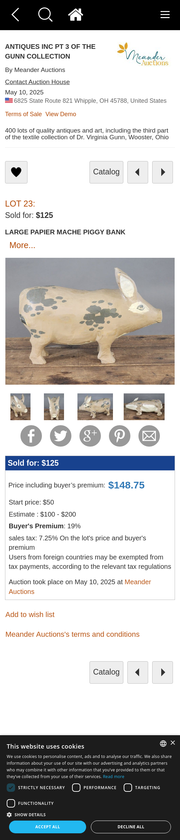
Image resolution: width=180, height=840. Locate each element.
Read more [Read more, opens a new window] (113, 776)
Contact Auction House (37, 81)
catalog (106, 171)
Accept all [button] (47, 827)
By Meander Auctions (35, 69)
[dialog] (90, 787)
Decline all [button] (131, 827)
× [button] (172, 743)
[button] (90, 814)
